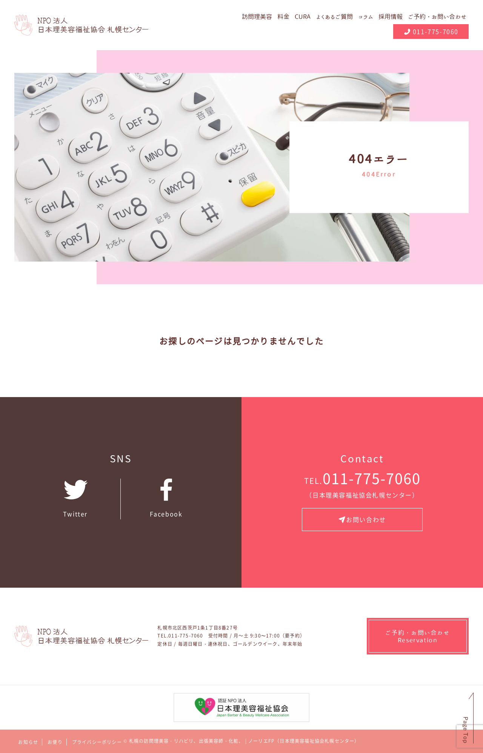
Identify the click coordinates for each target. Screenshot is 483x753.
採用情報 (390, 17)
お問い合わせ (362, 519)
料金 (283, 17)
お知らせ (28, 742)
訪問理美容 (257, 17)
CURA (303, 17)
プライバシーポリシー (97, 742)
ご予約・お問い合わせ (437, 17)
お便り (55, 742)
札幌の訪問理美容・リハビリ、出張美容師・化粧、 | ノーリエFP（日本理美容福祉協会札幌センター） (244, 741)
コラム (365, 17)
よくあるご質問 (334, 17)
